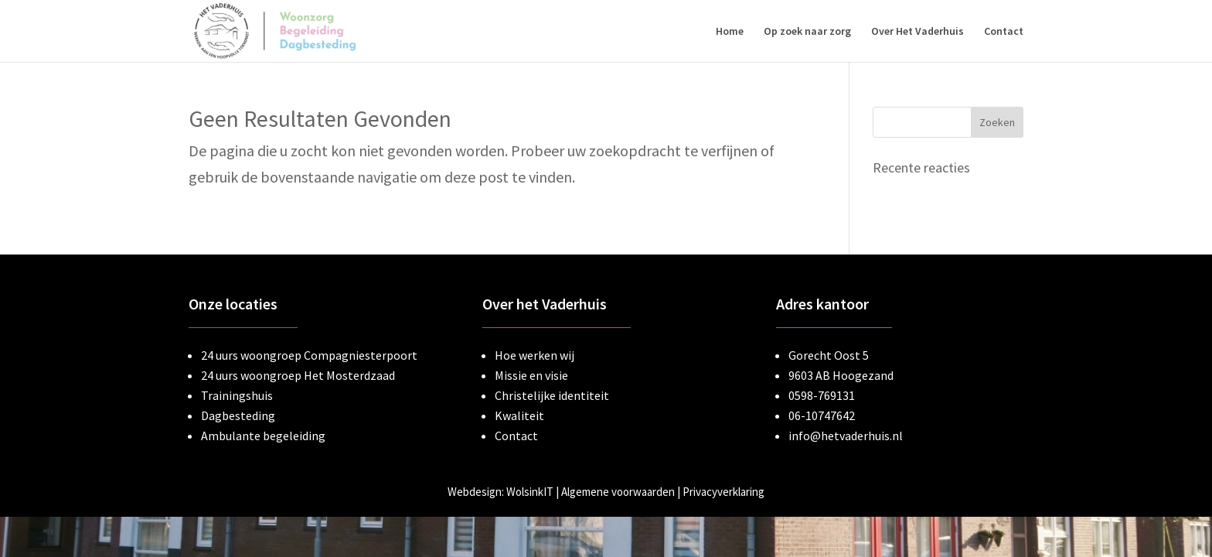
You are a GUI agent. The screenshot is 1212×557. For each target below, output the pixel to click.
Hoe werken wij (534, 355)
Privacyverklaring (723, 491)
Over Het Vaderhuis (917, 32)
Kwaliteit (519, 415)
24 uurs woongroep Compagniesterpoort (309, 355)
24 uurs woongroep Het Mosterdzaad (298, 375)
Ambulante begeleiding (263, 435)
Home (730, 32)
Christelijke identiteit (552, 395)
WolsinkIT (529, 491)
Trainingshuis (237, 395)
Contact (1003, 32)
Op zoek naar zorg (807, 32)
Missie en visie (531, 375)
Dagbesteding (238, 415)
